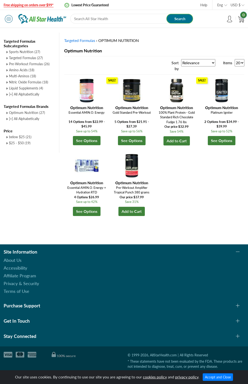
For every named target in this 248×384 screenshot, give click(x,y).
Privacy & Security (21, 283)
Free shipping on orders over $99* (29, 5)
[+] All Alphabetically (24, 94)
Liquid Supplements (26, 88)
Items (227, 62)
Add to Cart (177, 140)
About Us (13, 260)
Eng (220, 5)
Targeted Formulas (26, 58)
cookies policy (155, 377)
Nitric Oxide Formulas (28, 82)
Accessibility (15, 268)
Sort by (175, 65)
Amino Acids (21, 70)
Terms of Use (16, 291)
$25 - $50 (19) (20, 143)
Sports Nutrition (24, 52)
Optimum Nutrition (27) (27, 113)
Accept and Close (218, 377)
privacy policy (186, 377)
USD (235, 5)
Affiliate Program (20, 275)
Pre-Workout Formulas (29, 64)
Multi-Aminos (22, 76)
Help (203, 5)
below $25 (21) (20, 137)
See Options (86, 140)
